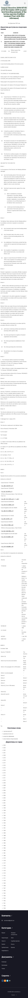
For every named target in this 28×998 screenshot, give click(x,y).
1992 (4, 825)
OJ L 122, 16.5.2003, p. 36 (7, 537)
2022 (4, 750)
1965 (4, 893)
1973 (4, 873)
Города (3, 968)
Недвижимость (5, 950)
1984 (4, 845)
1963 (4, 898)
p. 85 (17, 499)
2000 (4, 805)
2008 (4, 785)
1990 (4, 830)
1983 (4, 848)
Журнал (3, 932)
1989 (4, 833)
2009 (4, 783)
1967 (4, 888)
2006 (4, 790)
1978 (4, 860)
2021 (4, 752)
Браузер (13, 947)
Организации (4, 965)
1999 (4, 808)
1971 (4, 878)
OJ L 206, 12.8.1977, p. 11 (8, 464)
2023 (4, 747)
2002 (4, 800)
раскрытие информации (8, 736)
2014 (4, 770)
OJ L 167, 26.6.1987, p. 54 (8, 461)
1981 (4, 853)
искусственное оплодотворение (10, 739)
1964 (4, 895)
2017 (4, 762)
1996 (4, 815)
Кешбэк (3, 944)
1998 (4, 810)
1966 (4, 890)
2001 (4, 803)
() (26, 85)
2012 (4, 775)
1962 (4, 900)
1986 (4, 840)
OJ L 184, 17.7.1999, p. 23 (8, 458)
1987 (4, 838)
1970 (4, 880)
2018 (4, 760)
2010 (4, 780)
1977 (4, 863)
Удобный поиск (5, 947)
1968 (4, 885)
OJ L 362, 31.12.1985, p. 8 (7, 511)
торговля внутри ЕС (7, 731)
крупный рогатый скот (8, 734)
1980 (4, 855)
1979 (4, 858)
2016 (4, 765)
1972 (4, 875)
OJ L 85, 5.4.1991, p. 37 (7, 519)
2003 (4, 798)
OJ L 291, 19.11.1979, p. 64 (8, 499)
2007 (4, 788)
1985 (4, 843)
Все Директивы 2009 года (14, 23)
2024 (4, 745)
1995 (4, 818)
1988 (4, 835)
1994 (4, 820)
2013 (4, 772)
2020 (4, 755)
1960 (4, 905)
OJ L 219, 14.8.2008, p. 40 (7, 546)
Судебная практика (15, 941)
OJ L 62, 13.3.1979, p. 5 (7, 491)
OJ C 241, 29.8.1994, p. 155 (8, 531)
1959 (4, 908)
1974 (4, 870)
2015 (4, 767)
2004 (4, 795)
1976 (4, 865)
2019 (4, 757)
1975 (4, 868)
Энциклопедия (5, 937)
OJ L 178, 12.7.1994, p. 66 (7, 525)
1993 (4, 823)
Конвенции (4, 961)
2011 (4, 778)
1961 (4, 903)
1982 (4, 850)
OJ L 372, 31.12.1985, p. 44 (8, 504)
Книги (12, 937)
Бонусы (12, 944)
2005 (4, 793)
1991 (4, 828)
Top (1, 726)
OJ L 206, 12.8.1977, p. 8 (7, 451)
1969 (4, 883)
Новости (3, 941)
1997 (4, 813)
